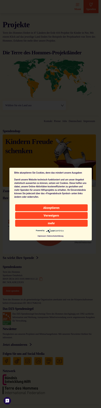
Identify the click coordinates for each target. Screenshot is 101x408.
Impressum (42, 236)
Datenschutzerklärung (55, 236)
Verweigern (51, 215)
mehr (51, 223)
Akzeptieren (51, 207)
